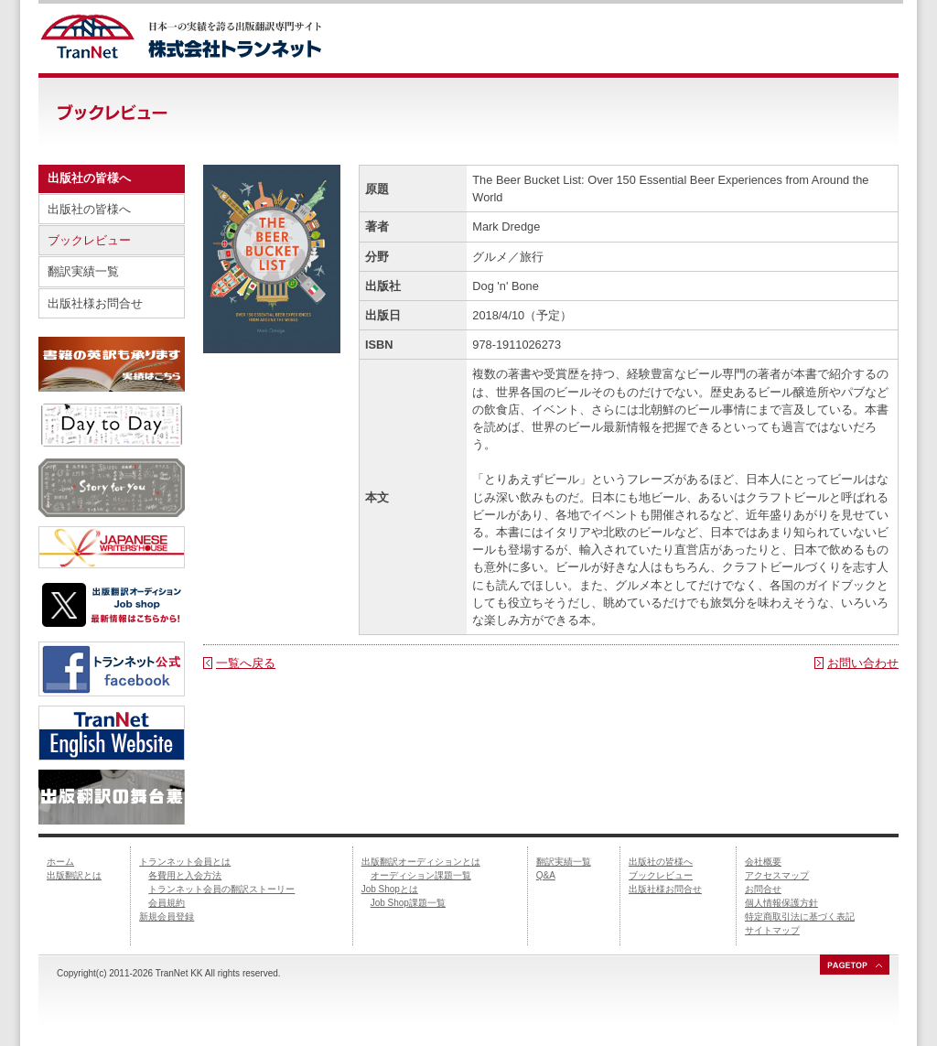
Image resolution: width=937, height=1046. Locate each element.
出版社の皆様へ (89, 209)
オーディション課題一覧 (421, 875)
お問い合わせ (863, 663)
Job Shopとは (389, 889)
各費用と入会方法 (184, 875)
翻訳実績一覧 (83, 271)
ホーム (60, 862)
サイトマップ (772, 930)
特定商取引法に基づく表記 (800, 916)
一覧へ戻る (245, 663)
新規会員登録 (166, 916)
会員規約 (166, 903)
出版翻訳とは (74, 875)
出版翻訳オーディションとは (420, 862)
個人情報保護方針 (781, 903)
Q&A (545, 875)
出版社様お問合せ (95, 303)
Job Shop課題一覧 (408, 903)
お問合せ (763, 889)
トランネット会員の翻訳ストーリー (221, 889)
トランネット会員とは (185, 862)
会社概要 (763, 862)
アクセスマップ (777, 875)
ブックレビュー (89, 240)
